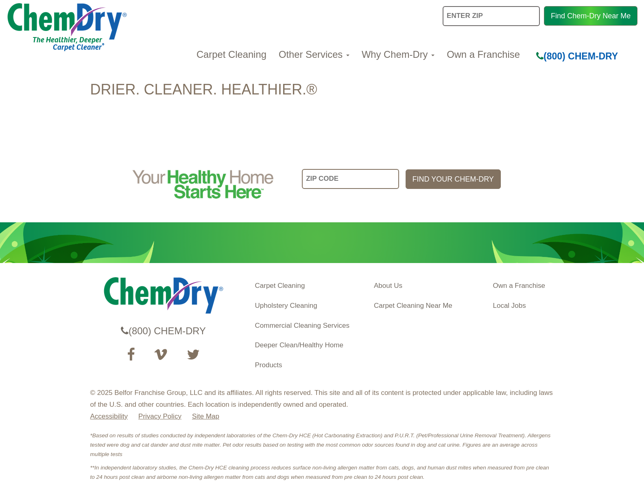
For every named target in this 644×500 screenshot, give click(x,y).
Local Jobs (509, 305)
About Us (388, 285)
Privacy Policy (159, 416)
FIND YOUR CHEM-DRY (453, 179)
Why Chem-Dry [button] (398, 54)
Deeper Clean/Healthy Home (299, 345)
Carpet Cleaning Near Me (413, 305)
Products (268, 365)
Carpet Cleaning (231, 54)
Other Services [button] (314, 54)
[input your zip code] (350, 179)
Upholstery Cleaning (286, 305)
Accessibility (109, 416)
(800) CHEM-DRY (577, 56)
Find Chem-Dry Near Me (591, 16)
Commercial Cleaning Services (302, 325)
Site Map (205, 416)
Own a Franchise (483, 54)
